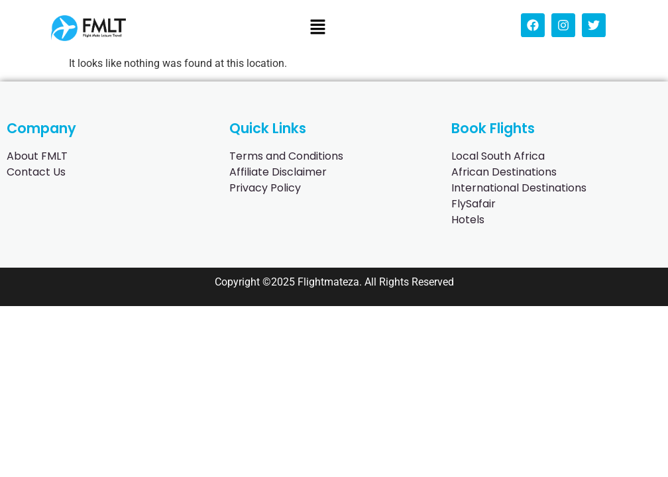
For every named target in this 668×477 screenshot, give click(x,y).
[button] (317, 27)
